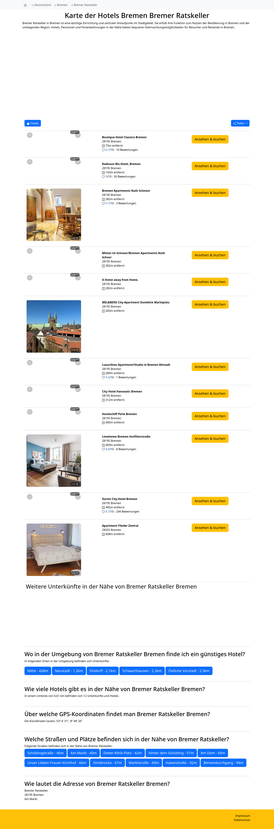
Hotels (33, 123)
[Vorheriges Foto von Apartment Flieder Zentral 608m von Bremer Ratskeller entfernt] (30, 550)
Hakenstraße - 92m (181, 762)
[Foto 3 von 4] (57, 137)
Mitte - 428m (37, 670)
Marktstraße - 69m (144, 762)
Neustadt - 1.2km (69, 670)
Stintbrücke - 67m (107, 762)
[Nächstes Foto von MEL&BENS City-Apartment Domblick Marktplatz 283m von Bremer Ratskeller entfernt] (78, 326)
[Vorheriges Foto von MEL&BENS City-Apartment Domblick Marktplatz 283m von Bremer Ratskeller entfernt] (30, 326)
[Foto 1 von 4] (44, 137)
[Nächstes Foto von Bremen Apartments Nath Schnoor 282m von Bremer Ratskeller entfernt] (78, 215)
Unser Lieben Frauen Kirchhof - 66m (56, 762)
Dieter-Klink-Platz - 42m (122, 753)
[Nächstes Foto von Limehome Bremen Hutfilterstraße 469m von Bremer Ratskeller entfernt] (78, 460)
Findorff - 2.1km (103, 670)
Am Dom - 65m (213, 753)
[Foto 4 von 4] (63, 137)
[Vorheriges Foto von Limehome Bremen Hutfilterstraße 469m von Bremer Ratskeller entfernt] (30, 460)
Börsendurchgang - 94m (223, 762)
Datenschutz (242, 820)
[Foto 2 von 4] (50, 137)
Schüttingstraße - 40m (45, 753)
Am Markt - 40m (83, 753)
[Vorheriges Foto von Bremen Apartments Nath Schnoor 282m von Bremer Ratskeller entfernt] (30, 215)
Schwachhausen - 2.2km (142, 670)
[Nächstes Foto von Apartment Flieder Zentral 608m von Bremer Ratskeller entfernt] (78, 550)
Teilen (239, 123)
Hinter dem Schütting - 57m (171, 753)
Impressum (242, 816)
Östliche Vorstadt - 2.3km (189, 670)
